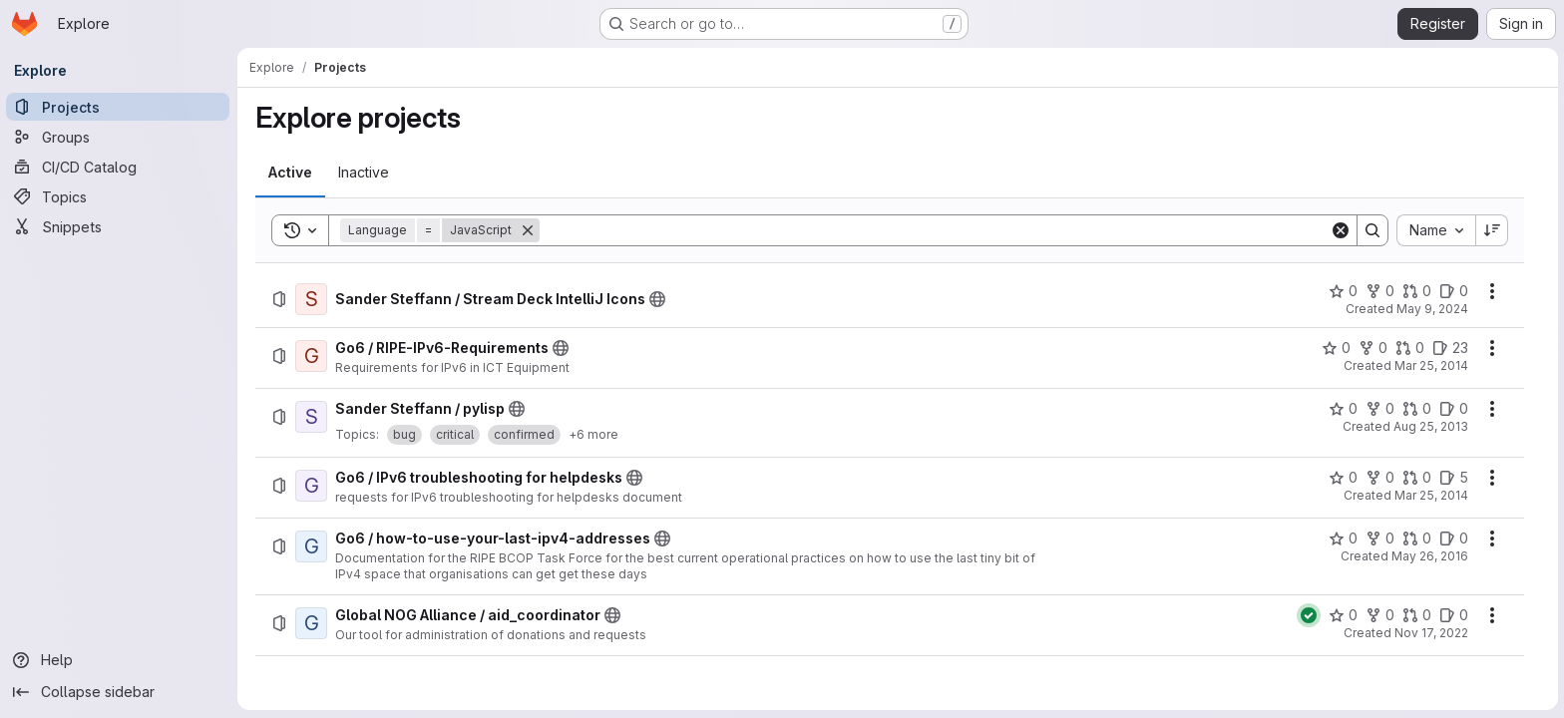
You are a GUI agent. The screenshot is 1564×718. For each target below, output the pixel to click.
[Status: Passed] (1310, 615)
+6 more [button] (594, 434)
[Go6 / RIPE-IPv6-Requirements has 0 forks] (1374, 348)
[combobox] (1436, 230)
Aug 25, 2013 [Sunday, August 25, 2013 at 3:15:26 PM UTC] (1431, 426)
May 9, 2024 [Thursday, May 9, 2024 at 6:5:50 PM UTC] (1433, 308)
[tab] (291, 172)
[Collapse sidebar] (119, 692)
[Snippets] (119, 226)
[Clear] (1342, 230)
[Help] (119, 660)
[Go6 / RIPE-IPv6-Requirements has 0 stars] (1337, 348)
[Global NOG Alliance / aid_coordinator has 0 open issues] (1454, 615)
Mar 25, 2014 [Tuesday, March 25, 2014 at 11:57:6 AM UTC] (1432, 495)
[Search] (936, 230)
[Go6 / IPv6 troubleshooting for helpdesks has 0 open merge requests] (1417, 478)
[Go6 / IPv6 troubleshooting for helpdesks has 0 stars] (1344, 478)
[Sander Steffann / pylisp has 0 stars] (1344, 409)
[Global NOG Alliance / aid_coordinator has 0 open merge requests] (1417, 615)
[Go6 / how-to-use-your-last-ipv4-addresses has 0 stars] (1344, 538)
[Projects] (119, 107)
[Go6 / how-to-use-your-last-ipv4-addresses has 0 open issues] (1454, 538)
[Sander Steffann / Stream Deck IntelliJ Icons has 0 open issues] (1454, 291)
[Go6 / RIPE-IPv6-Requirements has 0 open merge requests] (1410, 348)
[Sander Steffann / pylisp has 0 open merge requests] (1417, 409)
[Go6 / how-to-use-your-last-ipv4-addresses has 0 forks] (1381, 538)
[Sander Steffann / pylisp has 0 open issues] (1454, 409)
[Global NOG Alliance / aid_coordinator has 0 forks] (1381, 615)
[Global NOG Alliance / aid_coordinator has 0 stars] (1344, 615)
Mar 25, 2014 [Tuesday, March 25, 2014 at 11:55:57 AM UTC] (1432, 365)
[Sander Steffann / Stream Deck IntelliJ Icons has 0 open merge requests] (1417, 291)
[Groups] (119, 137)
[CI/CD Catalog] (119, 166)
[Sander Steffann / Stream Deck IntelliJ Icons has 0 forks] (1381, 291)
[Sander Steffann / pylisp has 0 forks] (1381, 409)
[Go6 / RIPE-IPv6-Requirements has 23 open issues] (1451, 348)
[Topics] (119, 196)
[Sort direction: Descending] (1493, 230)
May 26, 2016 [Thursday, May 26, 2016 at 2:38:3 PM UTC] (1430, 555)
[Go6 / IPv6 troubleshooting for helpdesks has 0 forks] (1381, 478)
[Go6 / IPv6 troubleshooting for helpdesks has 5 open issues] (1454, 478)
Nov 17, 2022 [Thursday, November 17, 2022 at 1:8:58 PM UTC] (1432, 632)
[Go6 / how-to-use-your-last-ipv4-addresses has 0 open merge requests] (1417, 538)
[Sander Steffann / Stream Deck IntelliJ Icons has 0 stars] (1344, 291)
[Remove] (529, 230)
